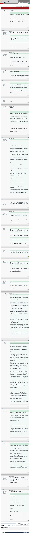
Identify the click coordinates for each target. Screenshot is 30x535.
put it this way (21, 302)
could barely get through (15, 120)
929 (7, 525)
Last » (14, 525)
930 (8, 525)
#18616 (28, 340)
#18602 (28, 30)
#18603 (28, 51)
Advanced (29, 3)
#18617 (28, 408)
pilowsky (3, 51)
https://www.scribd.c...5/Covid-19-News (14, 492)
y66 (2, 137)
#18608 (28, 137)
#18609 (28, 199)
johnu (2, 225)
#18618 (28, 441)
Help (28, 2)
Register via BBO (21, 2)
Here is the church (12, 32)
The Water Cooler (24, 524)
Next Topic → (28, 524)
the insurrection (16, 118)
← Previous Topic (21, 524)
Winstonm (3, 30)
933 (12, 525)
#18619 (28, 475)
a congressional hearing (15, 113)
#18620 (28, 489)
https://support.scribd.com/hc (15, 511)
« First (4, 525)
